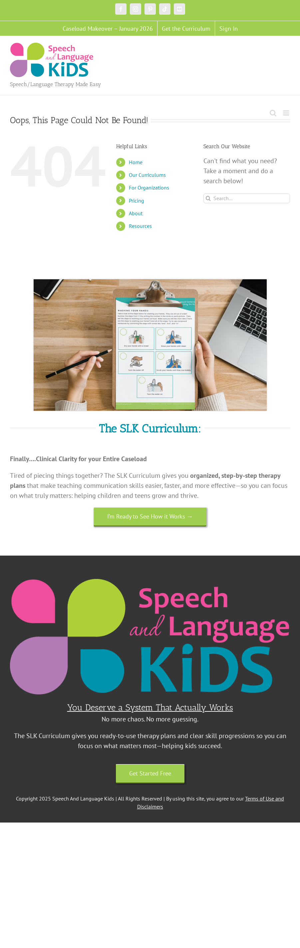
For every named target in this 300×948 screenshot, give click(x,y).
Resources (140, 226)
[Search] (208, 198)
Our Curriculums (147, 175)
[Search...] (246, 198)
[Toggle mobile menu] (286, 112)
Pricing (136, 200)
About (136, 213)
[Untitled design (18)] (150, 282)
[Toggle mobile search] (273, 112)
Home (136, 162)
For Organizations (149, 187)
